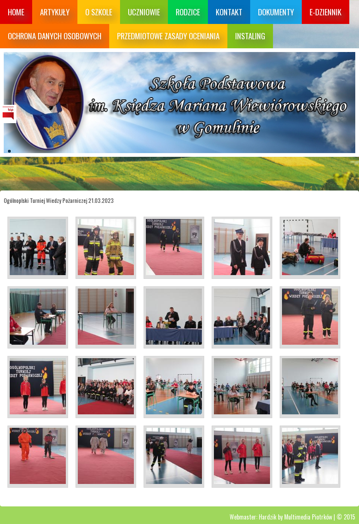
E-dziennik (325, 12)
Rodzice (188, 12)
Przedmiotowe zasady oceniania (168, 36)
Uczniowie (144, 12)
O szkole (98, 12)
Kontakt (229, 12)
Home (16, 12)
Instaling (250, 36)
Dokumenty (276, 12)
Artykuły (55, 12)
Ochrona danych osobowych (54, 36)
